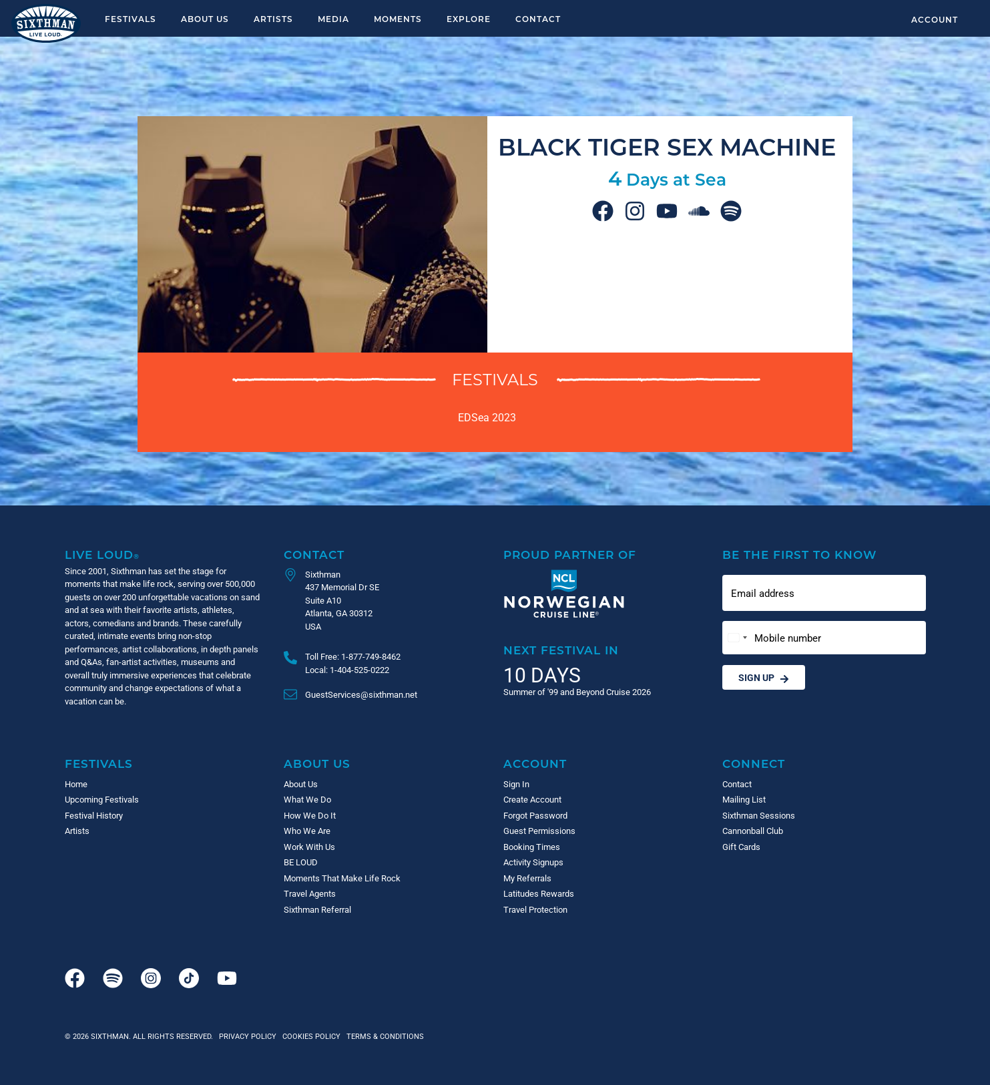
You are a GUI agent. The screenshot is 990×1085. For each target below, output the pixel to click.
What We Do (307, 799)
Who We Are (307, 831)
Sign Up (763, 677)
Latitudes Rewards (538, 893)
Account (934, 19)
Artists (273, 18)
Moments (398, 18)
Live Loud (102, 554)
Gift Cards (741, 847)
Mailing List (744, 799)
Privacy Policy (247, 1036)
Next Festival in (561, 650)
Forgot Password (535, 815)
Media (333, 18)
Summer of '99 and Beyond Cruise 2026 (577, 692)
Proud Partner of (569, 554)
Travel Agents (310, 893)
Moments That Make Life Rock (342, 878)
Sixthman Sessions (758, 815)
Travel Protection (535, 909)
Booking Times (531, 847)
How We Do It (310, 815)
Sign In (516, 784)
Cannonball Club (752, 831)
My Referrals (527, 878)
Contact (538, 18)
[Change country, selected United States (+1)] (737, 638)
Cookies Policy (309, 1036)
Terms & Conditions (383, 1036)
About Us (205, 18)
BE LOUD (301, 862)
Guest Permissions (539, 831)
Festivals (130, 18)
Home (76, 784)
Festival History (94, 815)
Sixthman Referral (317, 909)
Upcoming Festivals (102, 799)
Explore (469, 18)
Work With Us (309, 847)
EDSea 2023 (487, 417)
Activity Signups (533, 862)
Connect (753, 763)
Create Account (532, 799)
